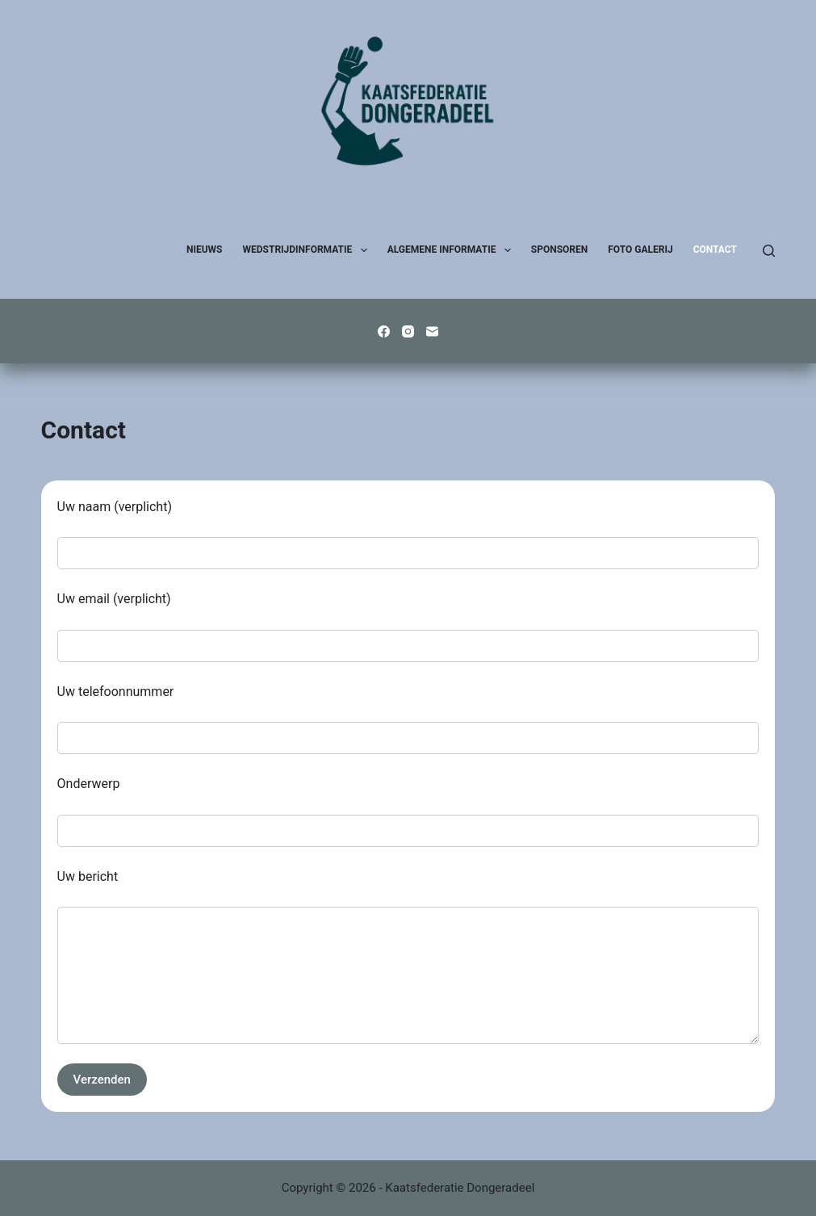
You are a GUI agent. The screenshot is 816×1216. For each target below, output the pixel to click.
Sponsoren (559, 249)
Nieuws (204, 249)
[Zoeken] (769, 251)
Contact (715, 249)
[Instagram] (408, 331)
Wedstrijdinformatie (308, 250)
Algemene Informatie (452, 250)
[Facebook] (384, 331)
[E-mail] (432, 331)
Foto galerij (640, 249)
